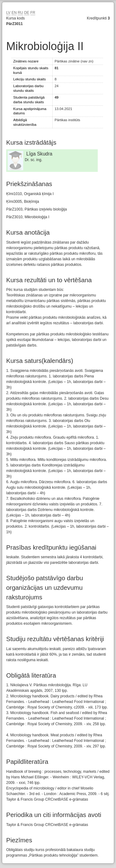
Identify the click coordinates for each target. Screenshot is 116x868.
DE (26, 13)
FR (32, 13)
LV (8, 13)
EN (14, 13)
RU (20, 13)
